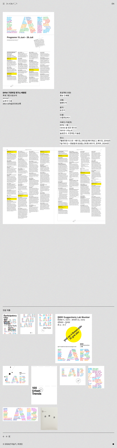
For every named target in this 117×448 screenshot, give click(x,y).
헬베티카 (63, 103)
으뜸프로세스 (65, 117)
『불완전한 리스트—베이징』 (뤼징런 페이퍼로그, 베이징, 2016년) (85, 141)
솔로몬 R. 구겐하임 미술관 (70, 133)
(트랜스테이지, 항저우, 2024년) (84, 143)
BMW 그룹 (64, 125)
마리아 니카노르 (66, 130)
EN (113, 4)
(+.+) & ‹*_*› (11, 4)
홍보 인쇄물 (64, 95)
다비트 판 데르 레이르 (68, 128)
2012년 (6, 98)
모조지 (62, 110)
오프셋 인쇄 (7, 101)
